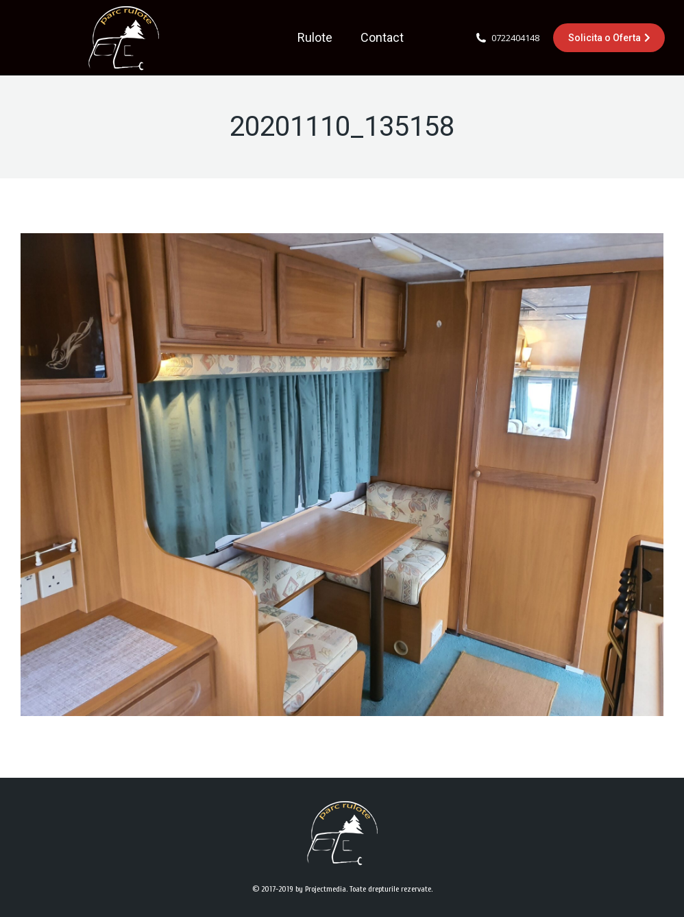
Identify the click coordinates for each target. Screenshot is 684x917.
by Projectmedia (320, 889)
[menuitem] (315, 37)
